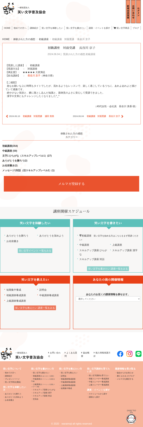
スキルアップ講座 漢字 (124, 250)
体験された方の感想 (24, 39)
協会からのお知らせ (125, 373)
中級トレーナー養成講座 (99, 382)
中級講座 (9, 151)
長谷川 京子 (34, 75)
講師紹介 (34, 28)
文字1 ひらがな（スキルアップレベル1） (27, 155)
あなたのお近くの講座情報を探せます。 (108, 294)
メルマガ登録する (71, 183)
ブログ (136, 28)
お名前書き (10, 165)
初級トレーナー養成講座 (99, 379)
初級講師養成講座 (16, 295)
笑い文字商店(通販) (13, 382)
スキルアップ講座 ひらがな (44, 390)
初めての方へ (20, 28)
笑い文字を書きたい (41, 373)
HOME (7, 28)
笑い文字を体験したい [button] (52, 28)
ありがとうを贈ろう (14, 160)
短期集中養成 (13, 289)
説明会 (43, 289)
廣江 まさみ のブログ (125, 376)
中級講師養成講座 (49, 295)
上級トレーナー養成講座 (99, 385)
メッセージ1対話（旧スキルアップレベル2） (28, 170)
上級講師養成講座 (16, 300)
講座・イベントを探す (99, 28)
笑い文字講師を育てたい (99, 375)
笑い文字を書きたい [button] (75, 28)
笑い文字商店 (121, 28)
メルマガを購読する (125, 379)
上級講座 (117, 245)
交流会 (35, 399)
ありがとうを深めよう (50, 235)
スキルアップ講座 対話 (91, 259)
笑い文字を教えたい (69, 373)
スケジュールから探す (98, 394)
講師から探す (94, 397)
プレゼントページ (12, 379)
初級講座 (44, 39)
